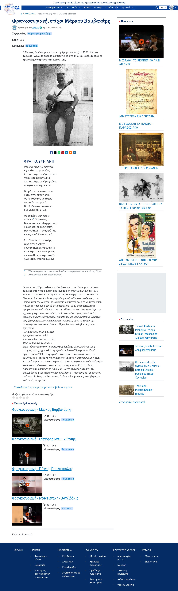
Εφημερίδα (40, 565)
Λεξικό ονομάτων (126, 579)
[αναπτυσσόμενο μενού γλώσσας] (163, 8)
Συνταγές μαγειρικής (122, 572)
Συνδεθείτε (20, 387)
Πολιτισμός (71, 7)
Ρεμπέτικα (68, 419)
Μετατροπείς (152, 556)
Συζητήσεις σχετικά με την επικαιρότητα (42, 573)
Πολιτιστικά (65, 550)
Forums (87, 7)
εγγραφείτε (36, 387)
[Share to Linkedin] (66, 152)
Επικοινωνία (151, 561)
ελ (162, 7)
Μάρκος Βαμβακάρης (39, 33)
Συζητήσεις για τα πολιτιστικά (71, 574)
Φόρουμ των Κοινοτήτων (96, 581)
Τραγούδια (31, 45)
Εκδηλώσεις (68, 556)
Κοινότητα (110, 7)
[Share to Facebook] (51, 152)
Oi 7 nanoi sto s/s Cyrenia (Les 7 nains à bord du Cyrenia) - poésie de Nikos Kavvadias (147, 369)
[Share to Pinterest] (62, 152)
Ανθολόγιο (67, 561)
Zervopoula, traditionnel (132, 402)
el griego (35, 28)
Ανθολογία (29, 14)
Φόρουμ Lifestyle (125, 585)
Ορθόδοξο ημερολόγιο (95, 572)
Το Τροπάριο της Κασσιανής (138, 168)
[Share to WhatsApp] (59, 152)
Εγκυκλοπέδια (69, 567)
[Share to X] (55, 152)
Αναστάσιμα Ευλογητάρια (137, 116)
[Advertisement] (141, 293)
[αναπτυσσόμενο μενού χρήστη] (172, 7)
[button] (74, 152)
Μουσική (121, 565)
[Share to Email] (70, 152)
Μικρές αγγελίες (98, 556)
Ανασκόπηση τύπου (41, 558)
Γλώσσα (16, 534)
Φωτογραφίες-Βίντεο (124, 558)
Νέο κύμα (67, 508)
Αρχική (18, 550)
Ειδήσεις (35, 550)
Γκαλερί (98, 7)
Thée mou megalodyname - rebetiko (144, 389)
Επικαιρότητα (53, 7)
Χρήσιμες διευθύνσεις (96, 563)
